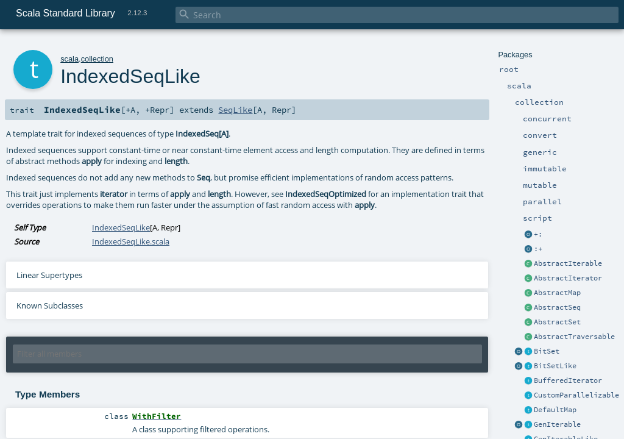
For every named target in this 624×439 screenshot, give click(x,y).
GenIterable (557, 424)
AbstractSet (557, 322)
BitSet (546, 351)
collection (97, 58)
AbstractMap (557, 292)
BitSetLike (555, 366)
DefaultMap (555, 409)
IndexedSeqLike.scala (130, 241)
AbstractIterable (568, 263)
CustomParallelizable (576, 395)
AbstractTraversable (574, 336)
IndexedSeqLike (121, 227)
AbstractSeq (557, 307)
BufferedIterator (568, 380)
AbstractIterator (568, 278)
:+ (538, 248)
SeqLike (235, 109)
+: (538, 234)
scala (69, 58)
